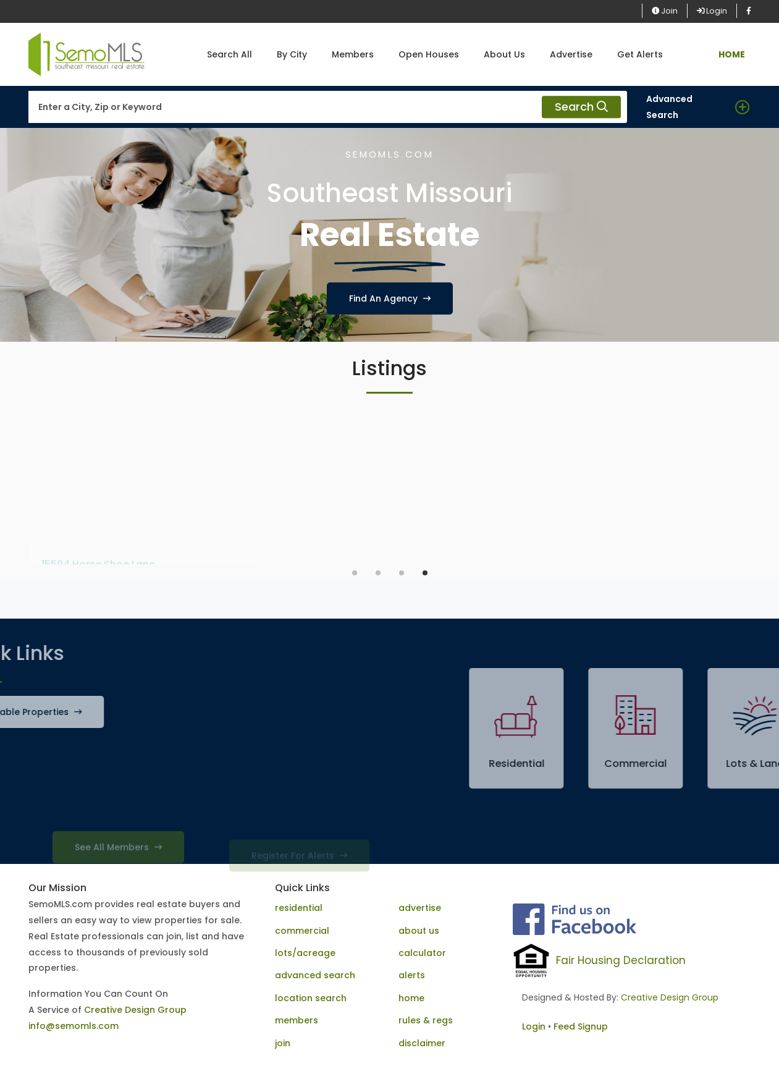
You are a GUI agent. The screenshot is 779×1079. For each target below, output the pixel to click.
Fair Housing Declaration (621, 960)
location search (311, 998)
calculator (422, 953)
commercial (302, 931)
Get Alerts (640, 54)
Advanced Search (669, 107)
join (282, 1043)
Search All (229, 54)
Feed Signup (581, 1026)
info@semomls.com (73, 1026)
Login (712, 11)
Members (353, 54)
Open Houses (428, 54)
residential (298, 908)
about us (418, 931)
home (411, 998)
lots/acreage (305, 953)
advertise (419, 908)
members (296, 1020)
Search (581, 107)
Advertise (571, 54)
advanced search (315, 975)
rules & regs (425, 1020)
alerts (411, 975)
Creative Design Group (135, 1010)
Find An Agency (390, 298)
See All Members (118, 861)
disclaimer (421, 1043)
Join (665, 11)
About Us (504, 54)
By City (292, 54)
